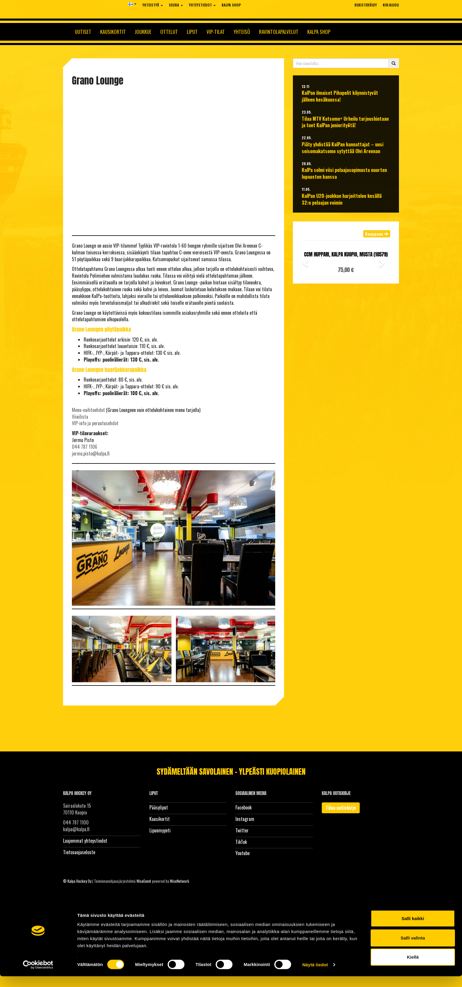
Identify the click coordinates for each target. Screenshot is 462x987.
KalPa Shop (231, 4)
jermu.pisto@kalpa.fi (91, 453)
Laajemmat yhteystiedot (85, 840)
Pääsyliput (158, 807)
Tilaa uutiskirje (341, 807)
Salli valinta (413, 948)
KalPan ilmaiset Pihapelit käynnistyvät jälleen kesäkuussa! (340, 96)
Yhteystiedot (202, 4)
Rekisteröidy (365, 4)
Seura (176, 4)
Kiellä (413, 967)
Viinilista (80, 416)
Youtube (242, 853)
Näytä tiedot (315, 975)
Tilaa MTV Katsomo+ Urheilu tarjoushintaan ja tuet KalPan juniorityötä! (345, 122)
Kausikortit (113, 31)
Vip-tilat (216, 31)
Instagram (244, 818)
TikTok (241, 841)
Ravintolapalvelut (278, 31)
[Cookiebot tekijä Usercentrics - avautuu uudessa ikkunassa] (38, 975)
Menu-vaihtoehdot (88, 409)
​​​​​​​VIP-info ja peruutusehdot (95, 423)
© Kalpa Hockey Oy (77, 881)
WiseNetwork (179, 881)
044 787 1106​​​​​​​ (84, 446)
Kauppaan (376, 234)
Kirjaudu (391, 4)
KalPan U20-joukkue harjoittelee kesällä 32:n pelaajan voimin (342, 199)
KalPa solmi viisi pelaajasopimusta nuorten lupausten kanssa (344, 173)
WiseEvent (143, 881)
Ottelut (169, 31)
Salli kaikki (413, 929)
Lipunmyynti (160, 830)
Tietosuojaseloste (79, 852)
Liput (192, 31)
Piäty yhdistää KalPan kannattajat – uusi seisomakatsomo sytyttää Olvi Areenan (342, 148)
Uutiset (83, 31)
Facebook (243, 807)
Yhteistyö (152, 4)
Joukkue (143, 31)
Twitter (242, 830)
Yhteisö (242, 31)
